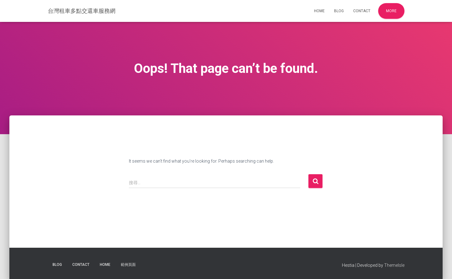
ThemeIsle (394, 265)
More (391, 11)
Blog (339, 11)
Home (319, 11)
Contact (361, 11)
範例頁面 (128, 264)
